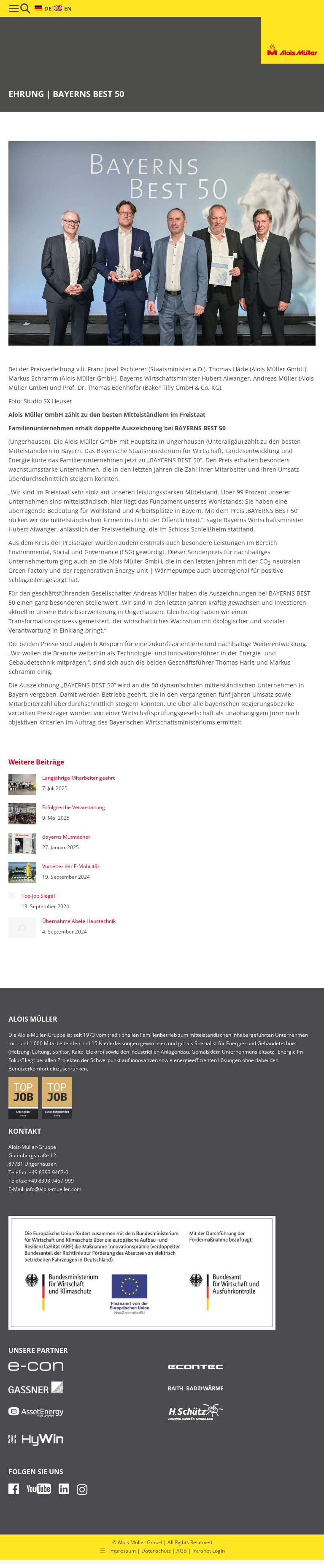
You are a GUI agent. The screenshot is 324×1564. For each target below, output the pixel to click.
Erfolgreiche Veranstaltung (73, 807)
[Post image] (22, 784)
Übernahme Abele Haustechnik (79, 921)
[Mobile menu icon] (13, 8)
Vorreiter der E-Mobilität (70, 866)
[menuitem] (43, 8)
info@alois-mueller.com (53, 1189)
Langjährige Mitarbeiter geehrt (78, 777)
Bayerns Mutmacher (66, 836)
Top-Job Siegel (38, 895)
